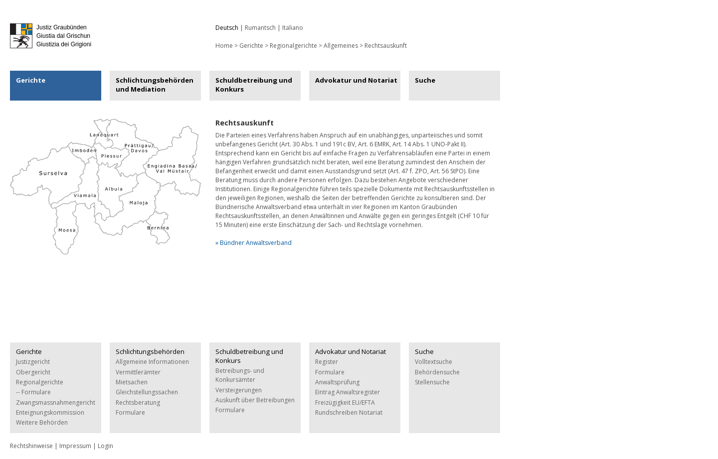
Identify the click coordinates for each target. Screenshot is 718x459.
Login (105, 446)
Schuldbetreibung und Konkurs (253, 85)
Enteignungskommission (50, 412)
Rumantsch (260, 27)
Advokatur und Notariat (356, 80)
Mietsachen (132, 382)
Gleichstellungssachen (147, 392)
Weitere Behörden (42, 422)
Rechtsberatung (138, 402)
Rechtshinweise (31, 446)
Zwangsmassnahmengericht (55, 402)
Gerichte (251, 45)
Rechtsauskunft (385, 45)
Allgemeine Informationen (152, 361)
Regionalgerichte (293, 45)
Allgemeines (341, 45)
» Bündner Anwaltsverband (253, 242)
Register (326, 361)
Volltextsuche (433, 361)
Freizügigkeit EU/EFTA (345, 402)
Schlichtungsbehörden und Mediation (154, 85)
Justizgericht (33, 361)
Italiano (292, 27)
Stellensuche (432, 382)
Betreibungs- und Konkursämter (239, 375)
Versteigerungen (238, 390)
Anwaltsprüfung (337, 382)
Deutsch (226, 27)
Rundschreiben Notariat (348, 412)
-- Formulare (33, 392)
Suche (425, 80)
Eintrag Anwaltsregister (347, 392)
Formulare (130, 412)
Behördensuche (437, 372)
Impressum (75, 446)
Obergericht (33, 372)
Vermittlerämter (138, 372)
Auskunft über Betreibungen (255, 400)
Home (224, 45)
